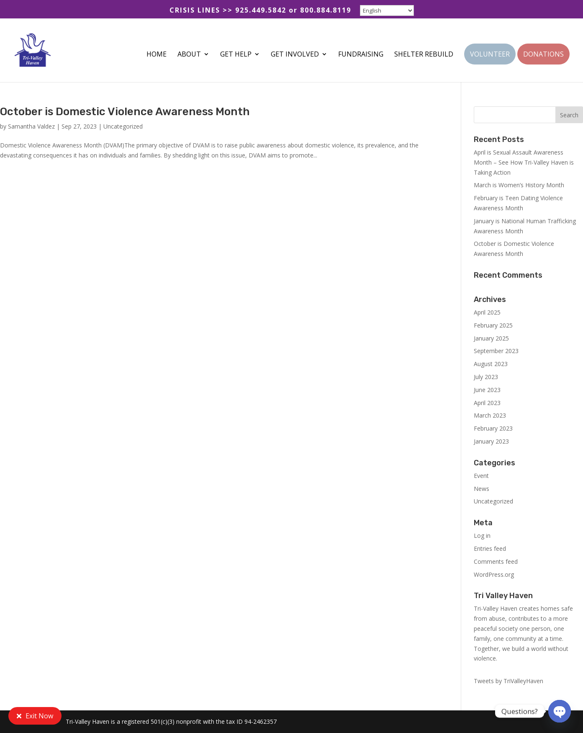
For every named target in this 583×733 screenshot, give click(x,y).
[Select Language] (387, 10)
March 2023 (490, 415)
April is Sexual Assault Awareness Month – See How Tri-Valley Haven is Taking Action (524, 162)
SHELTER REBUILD (423, 55)
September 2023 (496, 351)
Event (481, 476)
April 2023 (487, 403)
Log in (482, 535)
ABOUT (189, 55)
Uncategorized (123, 126)
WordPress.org (494, 574)
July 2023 (486, 377)
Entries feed (490, 548)
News (481, 489)
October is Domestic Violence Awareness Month (125, 111)
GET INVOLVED (295, 55)
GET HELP (236, 55)
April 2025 (487, 312)
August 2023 (491, 364)
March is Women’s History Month (519, 185)
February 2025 (493, 325)
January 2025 (491, 338)
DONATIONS (543, 55)
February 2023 (493, 428)
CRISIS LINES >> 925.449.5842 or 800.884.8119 (260, 11)
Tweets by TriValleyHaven (508, 681)
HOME (156, 55)
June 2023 (487, 390)
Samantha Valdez (31, 126)
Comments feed (496, 561)
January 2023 (491, 441)
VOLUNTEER (490, 55)
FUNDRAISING (360, 55)
